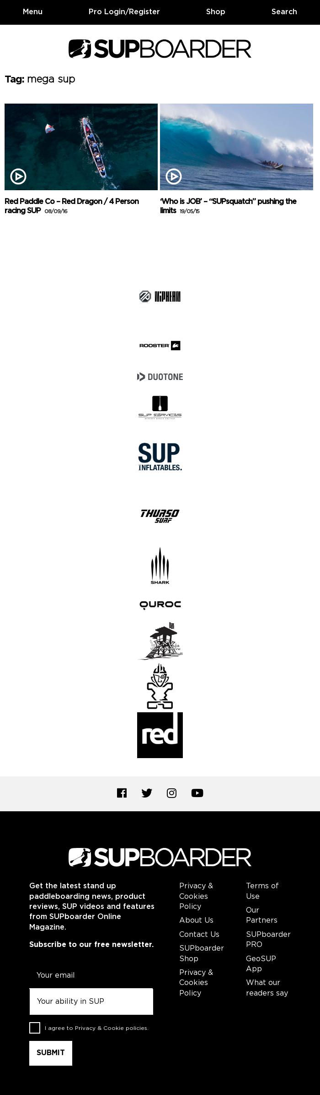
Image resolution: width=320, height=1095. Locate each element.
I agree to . (97, 1028)
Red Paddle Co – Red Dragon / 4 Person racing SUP (72, 206)
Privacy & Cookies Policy (196, 896)
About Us (196, 920)
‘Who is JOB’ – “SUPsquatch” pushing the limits (228, 206)
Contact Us (199, 934)
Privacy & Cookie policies (111, 1028)
